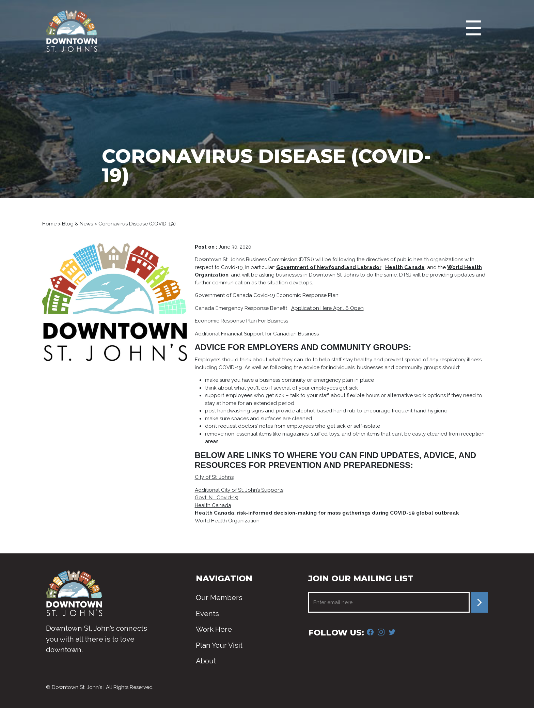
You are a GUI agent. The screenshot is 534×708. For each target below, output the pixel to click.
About (206, 661)
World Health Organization (227, 521)
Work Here (214, 629)
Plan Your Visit (219, 645)
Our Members (219, 597)
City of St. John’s (214, 477)
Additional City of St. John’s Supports (239, 490)
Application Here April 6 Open (327, 308)
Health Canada (405, 267)
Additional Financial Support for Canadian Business (257, 334)
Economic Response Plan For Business (241, 321)
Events (207, 613)
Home (49, 224)
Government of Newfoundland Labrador (328, 267)
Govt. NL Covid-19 (216, 497)
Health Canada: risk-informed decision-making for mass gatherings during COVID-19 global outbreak (327, 513)
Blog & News (77, 224)
